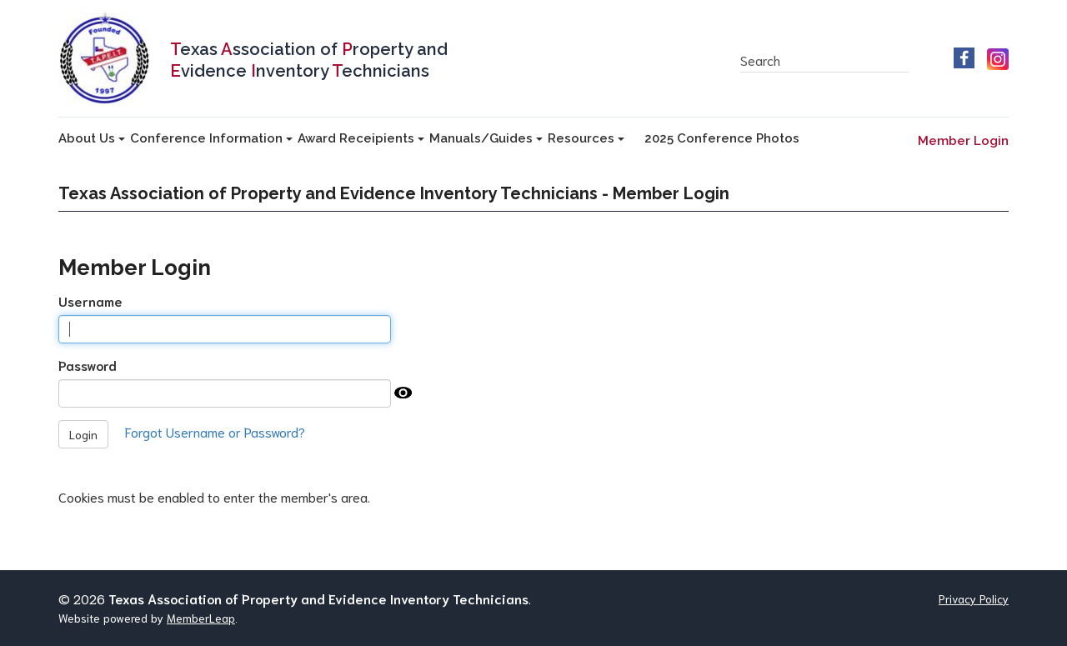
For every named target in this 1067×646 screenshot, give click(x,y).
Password (87, 364)
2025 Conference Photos (721, 138)
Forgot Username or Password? (215, 431)
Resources (586, 138)
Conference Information (211, 138)
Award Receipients (361, 138)
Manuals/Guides (486, 138)
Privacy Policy (974, 598)
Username (90, 300)
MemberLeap (201, 617)
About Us (91, 138)
